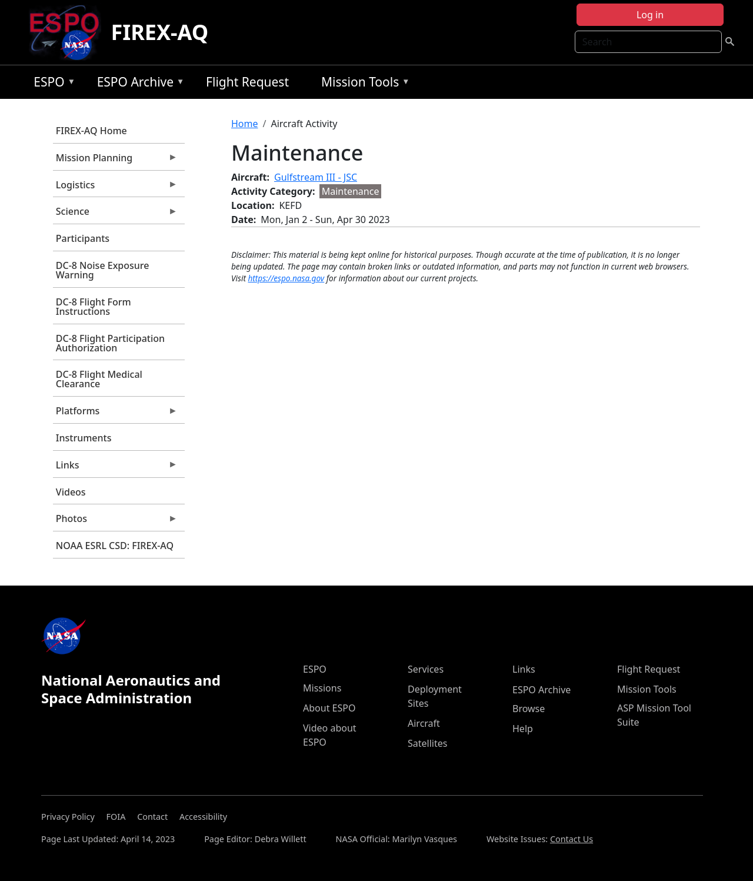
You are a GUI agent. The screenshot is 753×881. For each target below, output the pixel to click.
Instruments (84, 437)
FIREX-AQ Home (91, 130)
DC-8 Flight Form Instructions (93, 306)
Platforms (115, 413)
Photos (115, 521)
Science (115, 214)
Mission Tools (362, 84)
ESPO (51, 84)
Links (115, 467)
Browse (528, 708)
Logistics (115, 187)
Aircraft (424, 723)
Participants (82, 238)
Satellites (427, 743)
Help (522, 728)
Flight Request (247, 82)
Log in (650, 14)
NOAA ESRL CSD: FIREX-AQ (115, 545)
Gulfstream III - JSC (315, 177)
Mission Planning (115, 160)
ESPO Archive (138, 84)
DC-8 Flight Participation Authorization (110, 343)
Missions (322, 687)
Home (244, 123)
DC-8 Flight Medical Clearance (99, 379)
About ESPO (329, 708)
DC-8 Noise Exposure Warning (102, 270)
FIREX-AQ (159, 32)
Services (426, 669)
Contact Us (571, 839)
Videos (71, 492)
